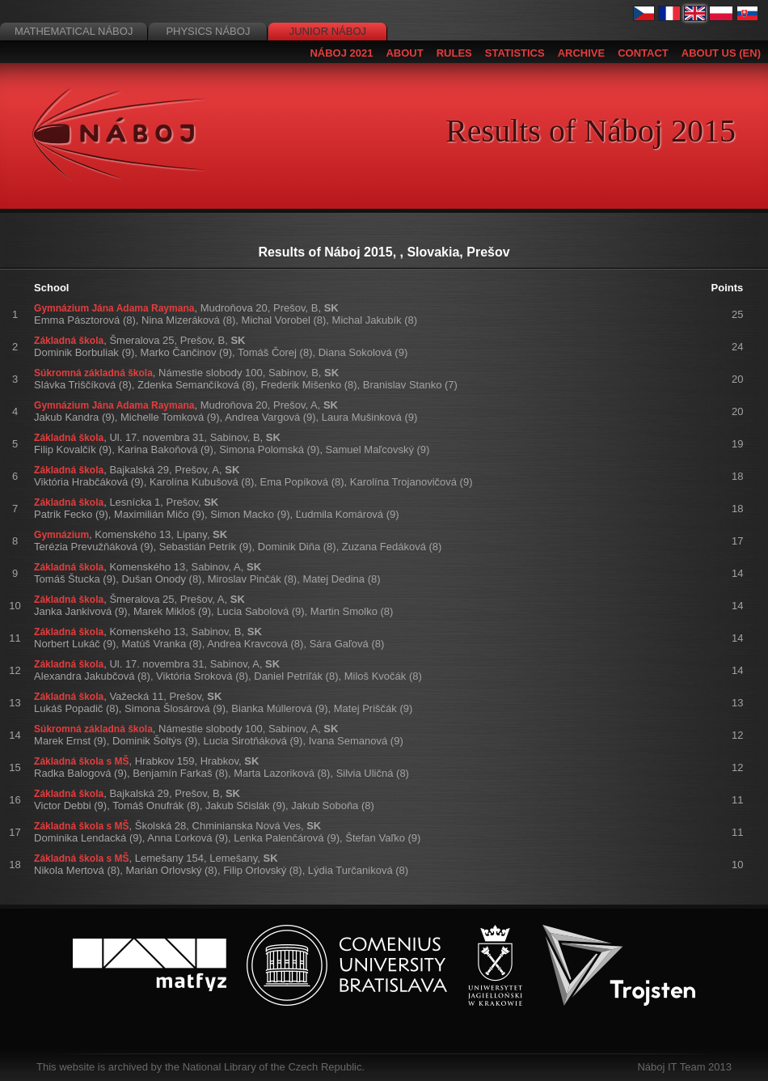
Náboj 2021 (341, 53)
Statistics (515, 53)
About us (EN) (721, 53)
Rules (454, 53)
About (404, 53)
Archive (582, 53)
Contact (643, 53)
